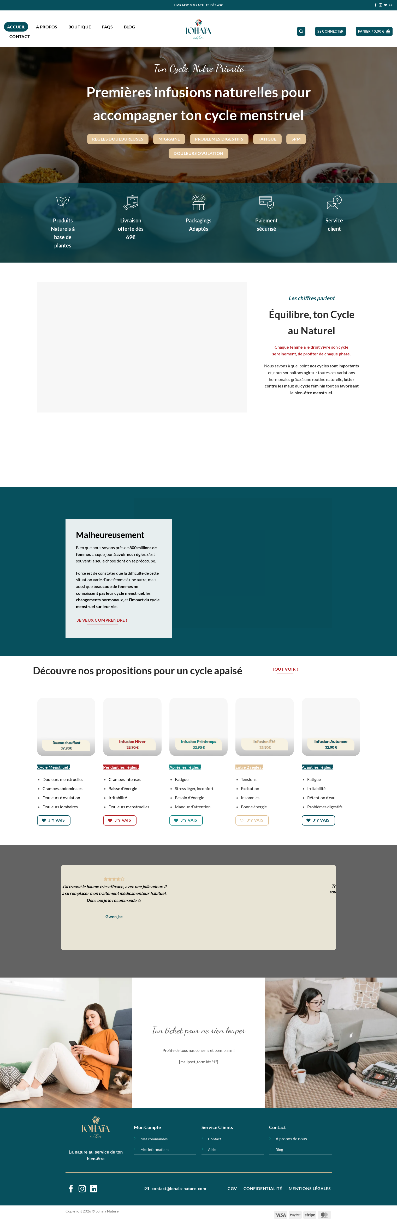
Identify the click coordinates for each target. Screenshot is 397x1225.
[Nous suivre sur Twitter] (385, 5)
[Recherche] (301, 31)
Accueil (16, 26)
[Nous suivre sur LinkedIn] (93, 1189)
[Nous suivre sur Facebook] (375, 5)
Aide (212, 1149)
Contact (19, 36)
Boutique (79, 26)
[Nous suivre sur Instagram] (380, 5)
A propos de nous (291, 1138)
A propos (46, 26)
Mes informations (154, 1149)
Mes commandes (154, 1139)
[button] (330, 31)
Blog (129, 26)
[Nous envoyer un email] (390, 5)
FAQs (107, 26)
